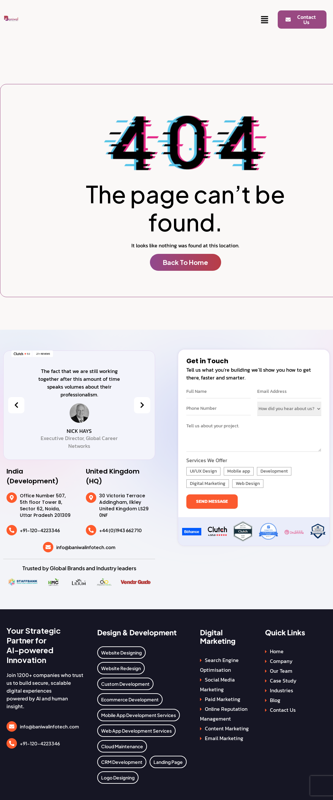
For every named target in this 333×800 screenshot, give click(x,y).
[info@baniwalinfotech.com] (48, 547)
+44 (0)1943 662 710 (120, 530)
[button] (264, 20)
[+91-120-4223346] (12, 530)
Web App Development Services (136, 731)
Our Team (281, 671)
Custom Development (125, 684)
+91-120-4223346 (40, 530)
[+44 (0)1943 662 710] (91, 530)
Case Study (283, 680)
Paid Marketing (222, 699)
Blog (275, 700)
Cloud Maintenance (122, 746)
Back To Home (185, 262)
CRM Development (121, 762)
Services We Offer (206, 460)
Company (281, 661)
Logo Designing (118, 777)
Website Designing (121, 652)
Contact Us (283, 710)
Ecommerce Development (130, 699)
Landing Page (168, 762)
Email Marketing (224, 738)
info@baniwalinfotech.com (85, 547)
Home (277, 651)
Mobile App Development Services (138, 715)
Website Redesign (121, 668)
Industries (281, 690)
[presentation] (16, 405)
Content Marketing (227, 728)
